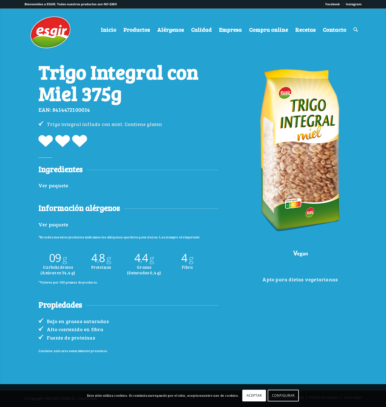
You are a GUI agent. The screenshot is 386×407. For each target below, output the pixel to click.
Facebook (332, 4)
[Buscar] (355, 29)
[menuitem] (333, 4)
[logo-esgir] (51, 34)
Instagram (353, 4)
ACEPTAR (254, 395)
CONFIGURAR (283, 395)
